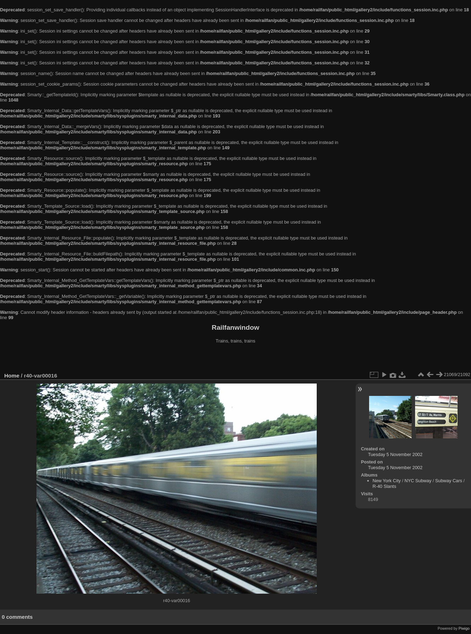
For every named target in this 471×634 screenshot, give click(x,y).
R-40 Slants (384, 486)
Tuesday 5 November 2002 (395, 454)
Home (11, 376)
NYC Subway (417, 480)
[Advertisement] (235, 358)
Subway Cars (448, 480)
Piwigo (464, 628)
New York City (387, 480)
